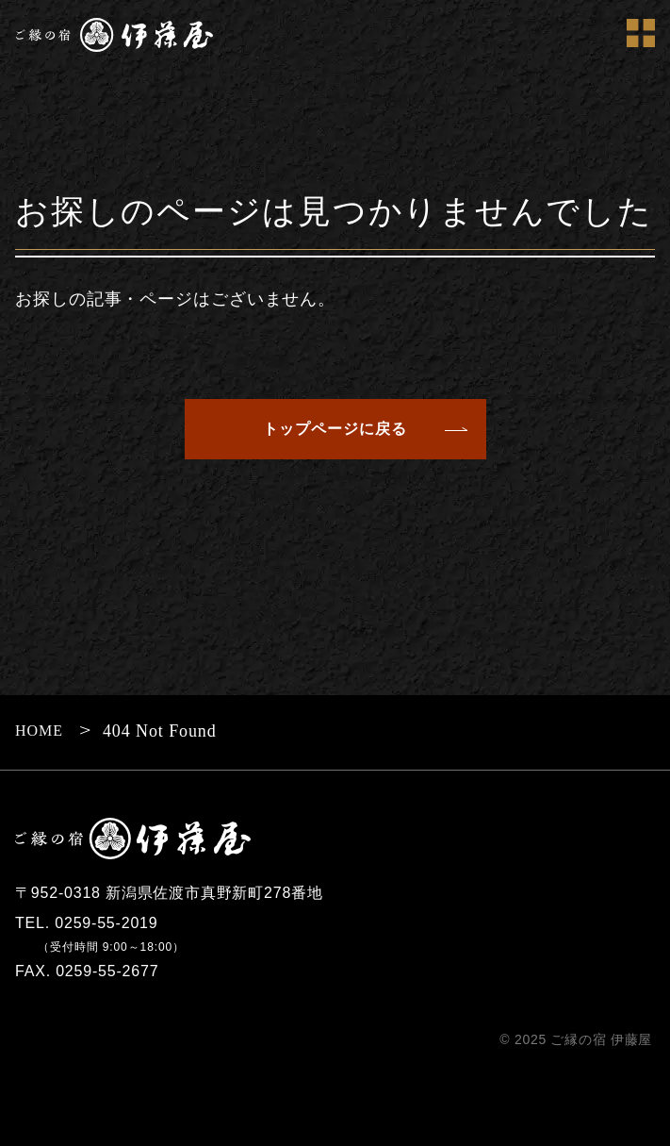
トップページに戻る (335, 429)
